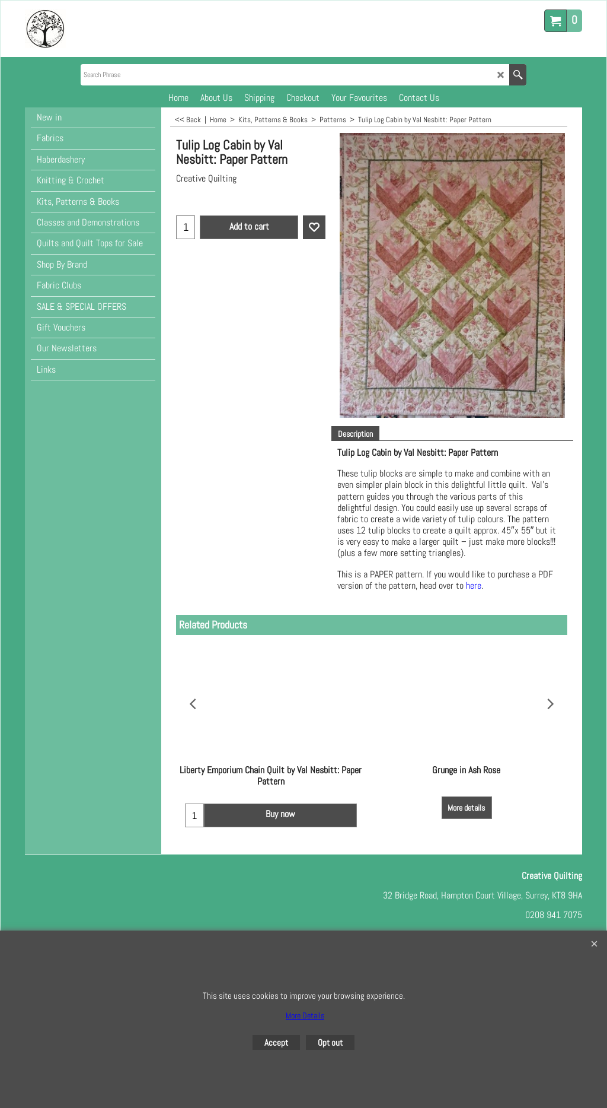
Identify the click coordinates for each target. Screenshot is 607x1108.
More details (466, 796)
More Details (305, 1015)
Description (355, 433)
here (473, 585)
